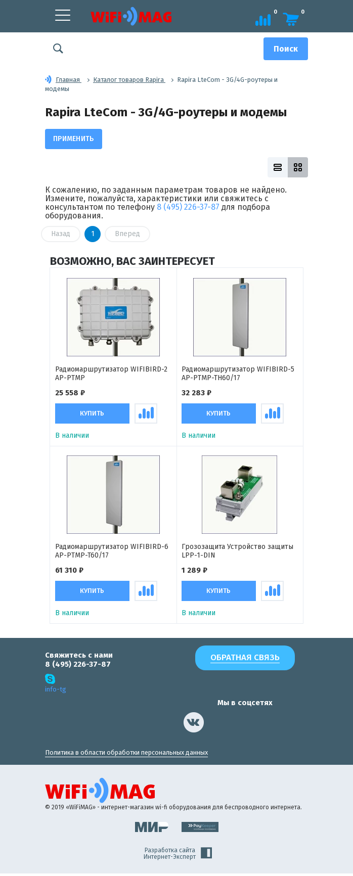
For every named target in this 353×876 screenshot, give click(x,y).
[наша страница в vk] (194, 724)
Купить (92, 414)
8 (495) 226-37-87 (188, 207)
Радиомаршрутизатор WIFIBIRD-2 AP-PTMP (111, 374)
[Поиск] (285, 48)
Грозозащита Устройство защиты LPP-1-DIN (237, 553)
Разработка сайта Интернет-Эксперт (178, 855)
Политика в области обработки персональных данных (126, 754)
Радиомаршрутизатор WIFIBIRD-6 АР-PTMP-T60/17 (111, 553)
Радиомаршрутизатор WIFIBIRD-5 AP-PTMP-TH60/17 (238, 374)
